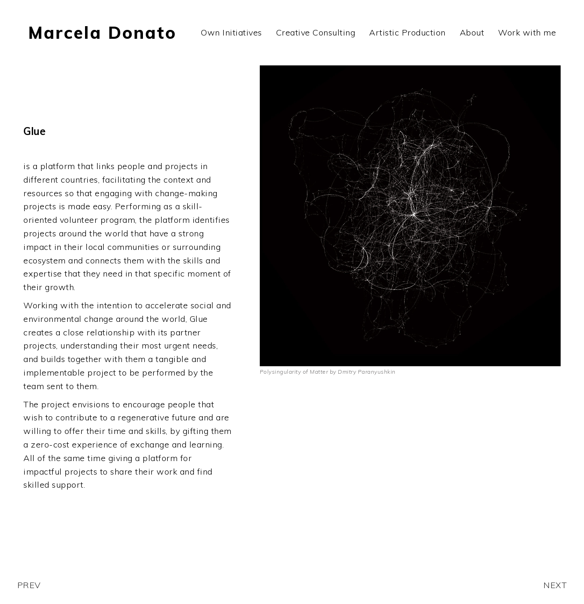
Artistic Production (407, 32)
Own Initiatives (231, 32)
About (472, 32)
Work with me (527, 32)
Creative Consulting (316, 32)
